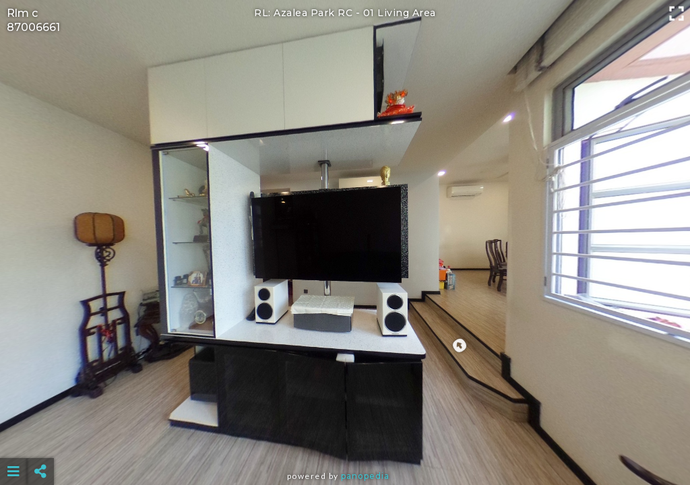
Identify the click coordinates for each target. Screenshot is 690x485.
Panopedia (365, 476)
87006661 (33, 27)
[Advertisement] (345, 438)
